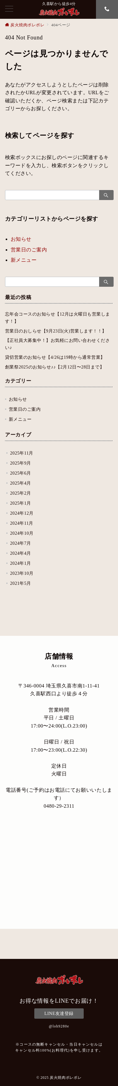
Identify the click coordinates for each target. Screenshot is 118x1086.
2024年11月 (21, 523)
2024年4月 (20, 553)
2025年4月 (20, 483)
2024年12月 (22, 513)
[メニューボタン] (9, 9)
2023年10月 (22, 573)
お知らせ (21, 239)
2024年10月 (22, 533)
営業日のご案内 (29, 249)
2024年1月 (20, 563)
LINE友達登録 (59, 1013)
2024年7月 (20, 543)
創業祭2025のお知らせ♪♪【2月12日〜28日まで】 (54, 366)
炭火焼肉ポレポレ (65, 1078)
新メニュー (24, 260)
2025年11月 (21, 453)
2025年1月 (20, 503)
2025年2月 (20, 493)
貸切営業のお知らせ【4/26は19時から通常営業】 (55, 357)
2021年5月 (20, 583)
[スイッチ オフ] (107, 9)
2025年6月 (20, 473)
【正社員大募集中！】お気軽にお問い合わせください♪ (57, 344)
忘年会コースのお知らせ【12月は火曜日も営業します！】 (57, 317)
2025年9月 (20, 463)
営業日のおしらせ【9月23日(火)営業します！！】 (56, 330)
